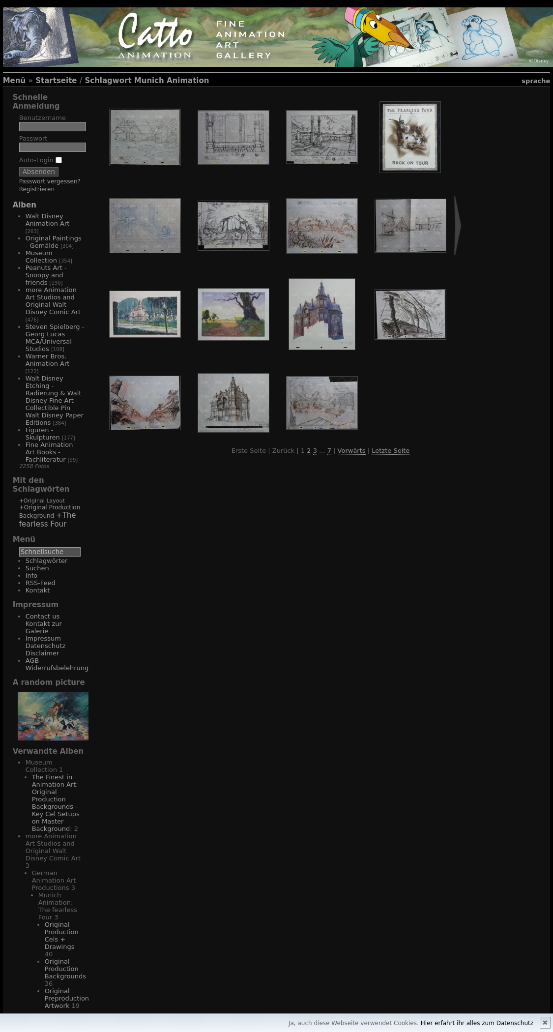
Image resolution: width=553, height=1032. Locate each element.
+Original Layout (42, 501)
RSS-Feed (41, 583)
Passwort (33, 138)
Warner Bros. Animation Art (48, 360)
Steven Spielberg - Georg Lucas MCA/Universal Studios (55, 338)
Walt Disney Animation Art (48, 219)
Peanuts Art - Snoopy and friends (46, 275)
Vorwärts (352, 450)
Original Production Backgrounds (65, 969)
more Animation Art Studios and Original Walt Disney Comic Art (53, 301)
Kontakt (38, 590)
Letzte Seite (390, 450)
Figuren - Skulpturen (43, 433)
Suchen (37, 568)
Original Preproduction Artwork (67, 998)
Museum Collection (41, 256)
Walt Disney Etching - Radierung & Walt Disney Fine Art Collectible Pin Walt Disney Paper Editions (55, 400)
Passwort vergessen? (50, 181)
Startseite (56, 80)
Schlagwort (108, 80)
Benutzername (42, 117)
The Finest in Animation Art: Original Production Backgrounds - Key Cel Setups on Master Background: (56, 802)
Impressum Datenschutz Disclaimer (46, 646)
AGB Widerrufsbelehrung (57, 664)
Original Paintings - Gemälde (54, 242)
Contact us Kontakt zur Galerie (44, 624)
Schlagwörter (47, 560)
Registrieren (37, 189)
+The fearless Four (47, 520)
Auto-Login (40, 160)
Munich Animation (171, 80)
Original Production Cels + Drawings (62, 935)
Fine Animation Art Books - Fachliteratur (49, 452)
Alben (24, 205)
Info (32, 575)
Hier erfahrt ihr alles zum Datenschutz (477, 1023)
